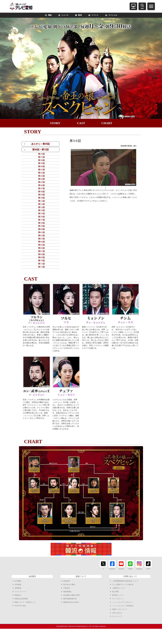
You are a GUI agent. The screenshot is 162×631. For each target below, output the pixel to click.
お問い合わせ (117, 613)
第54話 (41, 210)
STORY (55, 123)
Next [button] (138, 167)
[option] (103, 167)
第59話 (41, 226)
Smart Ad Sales (20, 606)
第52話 (41, 204)
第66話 (41, 248)
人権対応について (118, 588)
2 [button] (105, 188)
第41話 (41, 170)
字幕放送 (66, 588)
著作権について (118, 595)
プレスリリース (20, 592)
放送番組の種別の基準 (71, 595)
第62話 (41, 235)
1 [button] (101, 188)
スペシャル (111, 15)
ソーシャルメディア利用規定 (123, 606)
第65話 (41, 245)
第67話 (41, 251)
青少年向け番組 (69, 584)
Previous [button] (69, 167)
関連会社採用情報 (21, 599)
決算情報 (18, 584)
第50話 (41, 198)
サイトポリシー (118, 599)
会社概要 (18, 581)
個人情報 (115, 592)
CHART (106, 123)
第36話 (41, 154)
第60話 (41, 229)
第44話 (41, 179)
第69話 (41, 257)
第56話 (41, 217)
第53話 (41, 207)
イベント (93, 15)
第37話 (41, 157)
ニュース (63, 15)
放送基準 (66, 581)
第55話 (41, 213)
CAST (81, 123)
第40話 (41, 166)
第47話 (41, 188)
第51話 (41, 201)
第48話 (41, 192)
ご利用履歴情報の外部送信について (125, 581)
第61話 (41, 232)
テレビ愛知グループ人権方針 (123, 584)
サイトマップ (117, 616)
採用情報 (18, 588)
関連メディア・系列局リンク (25, 602)
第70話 (41, 261)
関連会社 (18, 595)
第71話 (41, 264)
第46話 (41, 185)
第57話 (41, 220)
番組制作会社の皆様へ (71, 602)
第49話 (41, 195)
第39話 (41, 163)
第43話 (41, 176)
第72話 (41, 267)
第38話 (41, 160)
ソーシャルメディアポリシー (123, 602)
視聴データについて (119, 609)
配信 (78, 15)
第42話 (41, 173)
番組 (48, 15)
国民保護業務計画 (69, 599)
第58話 (41, 223)
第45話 (41, 182)
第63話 (41, 239)
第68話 (41, 254)
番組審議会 (67, 592)
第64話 (41, 242)
